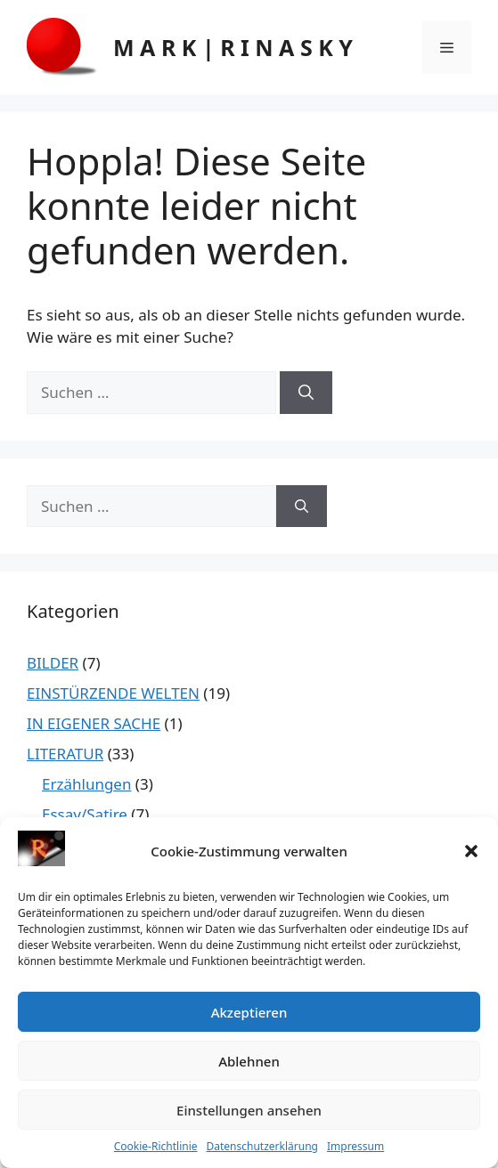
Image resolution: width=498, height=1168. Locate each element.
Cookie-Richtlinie (156, 1146)
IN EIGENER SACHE (93, 723)
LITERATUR (65, 753)
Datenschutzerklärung (262, 1146)
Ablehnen (249, 1061)
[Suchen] (306, 392)
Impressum (355, 1146)
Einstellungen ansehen (249, 1110)
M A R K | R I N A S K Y (233, 47)
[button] (471, 851)
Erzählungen (86, 784)
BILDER (52, 663)
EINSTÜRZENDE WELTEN (113, 693)
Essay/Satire (84, 814)
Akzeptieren (249, 1012)
